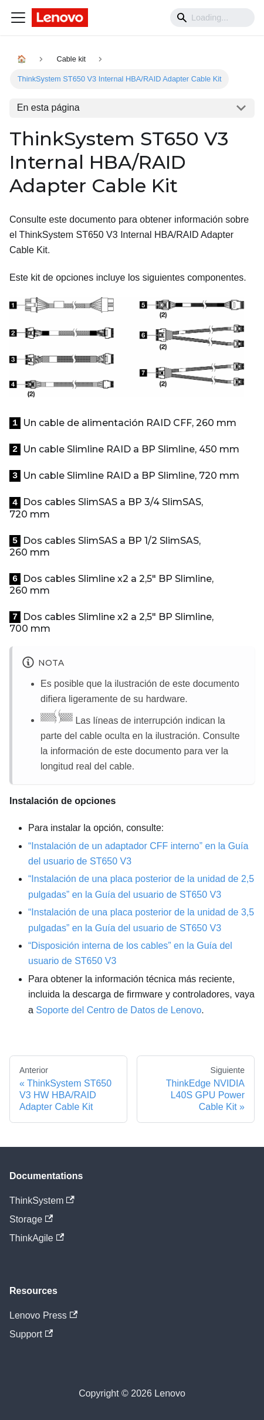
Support (31, 1334)
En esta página (48, 108)
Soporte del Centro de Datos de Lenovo (118, 1010)
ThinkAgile (36, 1238)
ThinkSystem (42, 1201)
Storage (31, 1219)
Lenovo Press (43, 1315)
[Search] (212, 17)
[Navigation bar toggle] (18, 17)
